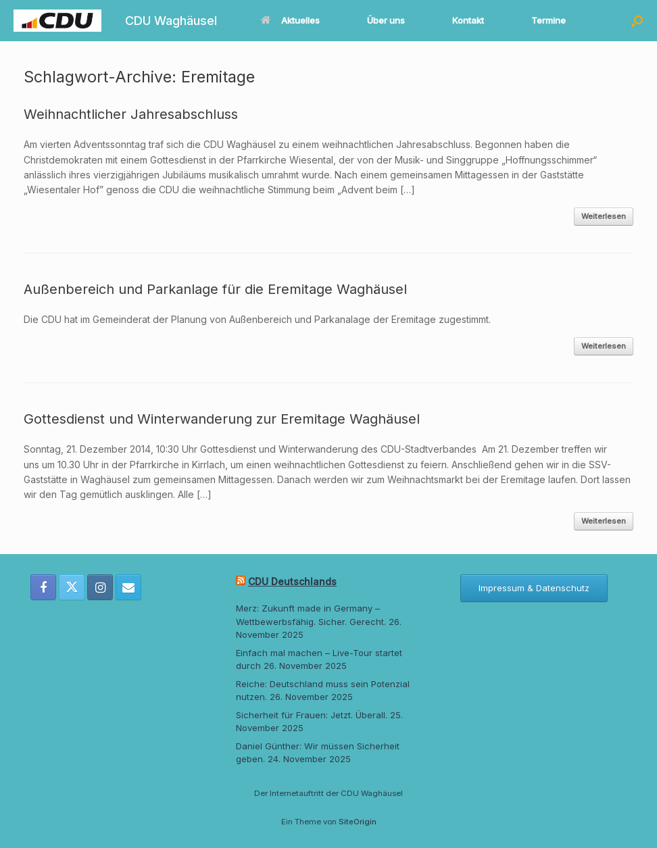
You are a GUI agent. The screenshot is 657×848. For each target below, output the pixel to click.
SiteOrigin (357, 821)
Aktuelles (290, 20)
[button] (637, 20)
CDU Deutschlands (292, 581)
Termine (548, 20)
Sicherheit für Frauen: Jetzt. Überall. (311, 714)
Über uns (386, 20)
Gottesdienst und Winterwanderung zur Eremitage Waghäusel (222, 419)
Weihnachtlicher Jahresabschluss (131, 114)
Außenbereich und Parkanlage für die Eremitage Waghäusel (215, 289)
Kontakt (468, 20)
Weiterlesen (603, 216)
